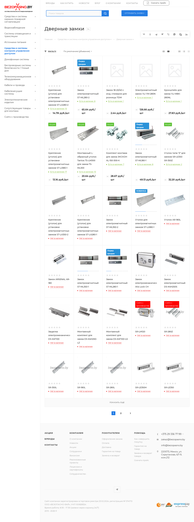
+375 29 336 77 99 (171, 434)
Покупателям (111, 433)
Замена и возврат (111, 455)
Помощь (139, 433)
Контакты (51, 445)
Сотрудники (76, 451)
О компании (76, 439)
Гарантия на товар (111, 451)
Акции (49, 433)
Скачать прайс (141, 460)
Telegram (117, 489)
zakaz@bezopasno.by (173, 439)
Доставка (106, 447)
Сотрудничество (78, 474)
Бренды (50, 439)
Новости (74, 443)
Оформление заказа (112, 439)
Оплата (105, 443)
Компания (76, 433)
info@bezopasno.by (172, 445)
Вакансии (75, 455)
